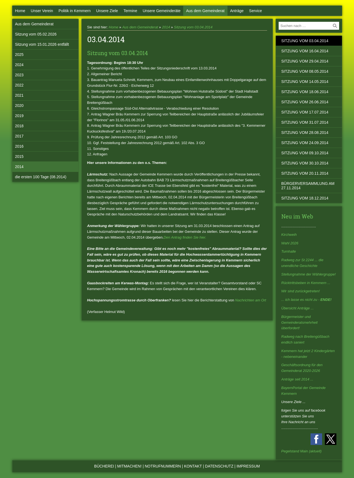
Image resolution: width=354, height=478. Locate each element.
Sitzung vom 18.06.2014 (304, 92)
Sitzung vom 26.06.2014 (304, 102)
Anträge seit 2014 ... (297, 379)
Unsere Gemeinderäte (162, 11)
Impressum (248, 466)
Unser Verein (42, 11)
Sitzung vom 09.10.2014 (304, 153)
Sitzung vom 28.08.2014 (304, 132)
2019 (19, 116)
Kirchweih (289, 235)
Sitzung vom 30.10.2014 (304, 163)
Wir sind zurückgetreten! (300, 291)
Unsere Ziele (107, 11)
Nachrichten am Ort (250, 300)
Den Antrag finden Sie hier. (185, 237)
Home (20, 11)
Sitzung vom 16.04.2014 (304, 51)
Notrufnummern (163, 466)
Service (255, 11)
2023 (19, 75)
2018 (19, 126)
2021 (19, 95)
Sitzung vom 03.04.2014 (193, 27)
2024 (19, 65)
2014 (19, 166)
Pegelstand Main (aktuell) (301, 451)
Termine (130, 11)
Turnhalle (288, 251)
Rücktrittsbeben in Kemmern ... (305, 283)
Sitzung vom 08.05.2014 (304, 71)
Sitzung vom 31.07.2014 (304, 122)
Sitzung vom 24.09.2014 (304, 143)
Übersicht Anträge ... (297, 308)
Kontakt (193, 466)
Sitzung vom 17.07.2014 (304, 112)
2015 (19, 156)
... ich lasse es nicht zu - (306, 300)
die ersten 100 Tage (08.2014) (41, 177)
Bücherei (104, 466)
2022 (19, 85)
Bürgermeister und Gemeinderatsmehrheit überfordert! (299, 322)
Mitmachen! (129, 466)
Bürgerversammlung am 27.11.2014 (307, 185)
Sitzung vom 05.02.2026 (36, 34)
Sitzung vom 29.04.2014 (304, 61)
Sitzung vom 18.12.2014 (304, 198)
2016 (19, 146)
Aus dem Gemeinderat (205, 11)
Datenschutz (219, 466)
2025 (19, 54)
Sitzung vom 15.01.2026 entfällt (42, 44)
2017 (19, 136)
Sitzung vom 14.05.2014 (304, 81)
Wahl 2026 (289, 243)
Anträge (237, 11)
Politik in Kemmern (75, 11)
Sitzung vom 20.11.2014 (304, 173)
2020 (19, 105)
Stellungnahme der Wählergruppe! (308, 274)
